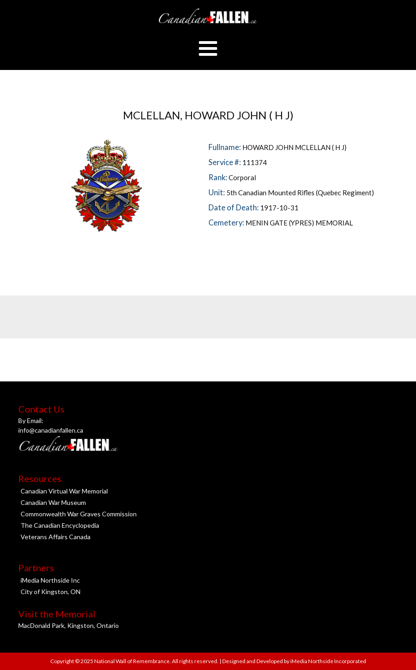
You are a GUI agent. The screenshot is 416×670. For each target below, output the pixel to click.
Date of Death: (234, 207)
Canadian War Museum (53, 502)
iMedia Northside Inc (50, 580)
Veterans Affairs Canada (56, 537)
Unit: (217, 192)
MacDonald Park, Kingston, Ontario (68, 625)
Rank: (218, 177)
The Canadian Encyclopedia (60, 525)
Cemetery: (226, 222)
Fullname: (225, 147)
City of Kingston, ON (50, 591)
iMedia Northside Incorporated (327, 661)
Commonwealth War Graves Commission (79, 514)
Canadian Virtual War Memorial (64, 491)
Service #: (225, 162)
